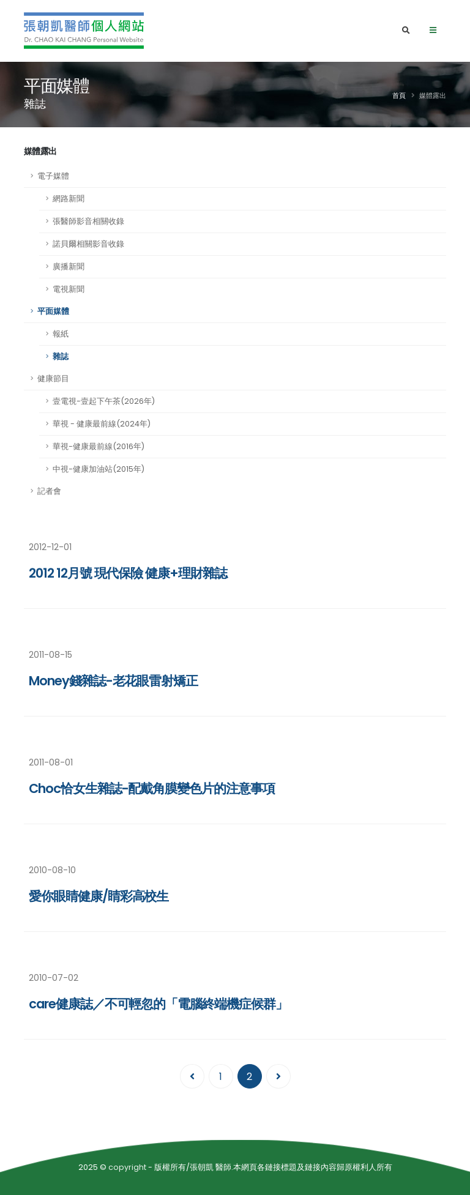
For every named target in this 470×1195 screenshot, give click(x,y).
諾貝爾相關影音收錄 (88, 244)
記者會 (49, 491)
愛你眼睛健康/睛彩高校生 (98, 896)
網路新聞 (68, 198)
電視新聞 (68, 289)
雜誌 (61, 356)
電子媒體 (53, 176)
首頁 (399, 95)
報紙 (61, 334)
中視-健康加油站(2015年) (98, 469)
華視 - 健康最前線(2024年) (102, 424)
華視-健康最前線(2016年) (98, 446)
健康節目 (53, 378)
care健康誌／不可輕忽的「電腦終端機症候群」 (158, 1004)
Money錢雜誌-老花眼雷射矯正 (113, 681)
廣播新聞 (68, 266)
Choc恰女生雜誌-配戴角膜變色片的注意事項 (152, 788)
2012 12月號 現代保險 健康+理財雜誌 (128, 573)
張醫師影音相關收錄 (88, 221)
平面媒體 (53, 311)
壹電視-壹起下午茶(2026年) (104, 401)
